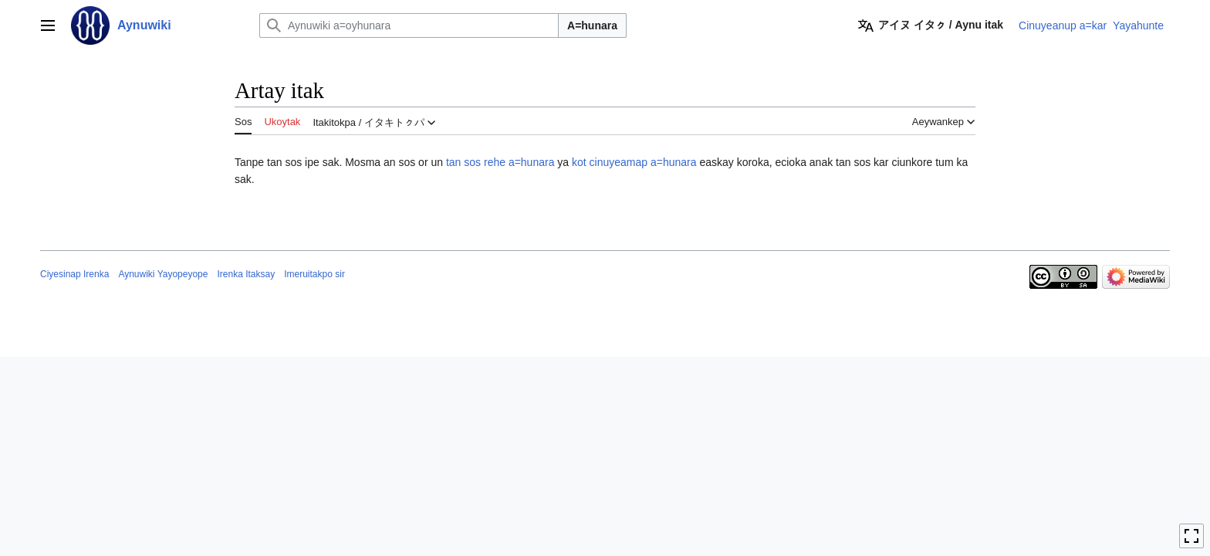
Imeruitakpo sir (314, 274)
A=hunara (592, 25)
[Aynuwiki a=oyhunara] (409, 25)
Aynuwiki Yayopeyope (163, 274)
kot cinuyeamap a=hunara (634, 162)
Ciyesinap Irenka (74, 274)
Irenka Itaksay (246, 274)
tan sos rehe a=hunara (500, 162)
